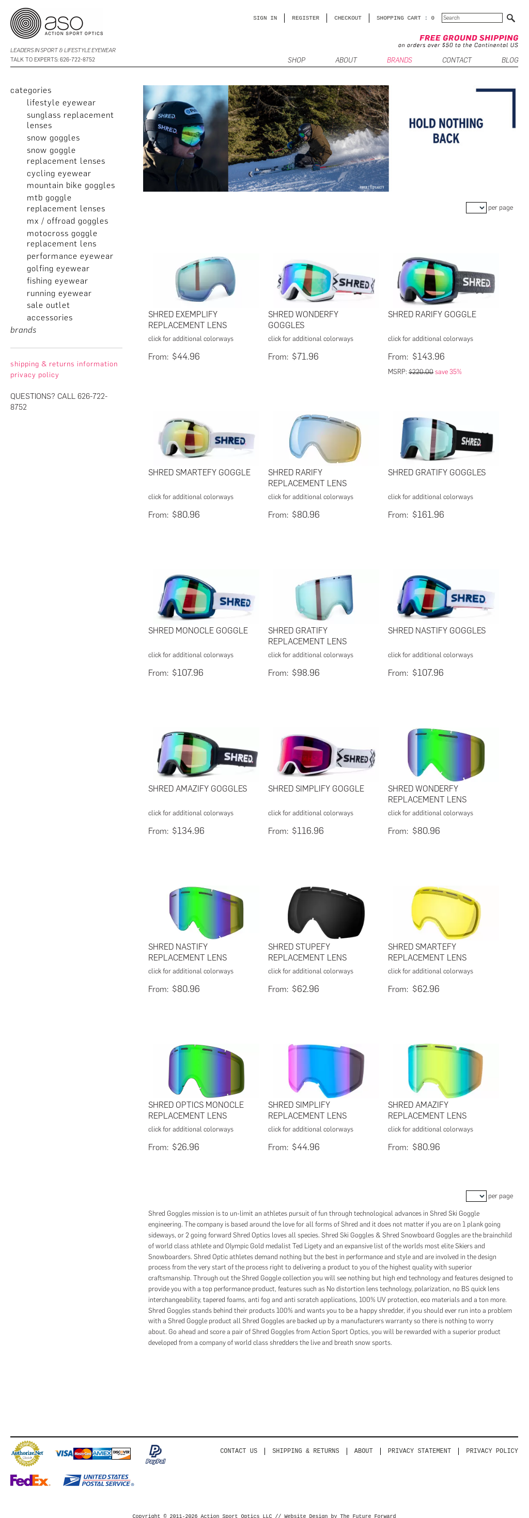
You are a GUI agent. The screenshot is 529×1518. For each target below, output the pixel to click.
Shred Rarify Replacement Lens (307, 477)
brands (23, 330)
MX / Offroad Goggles (67, 221)
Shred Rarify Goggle (432, 314)
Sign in (265, 18)
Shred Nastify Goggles (437, 628)
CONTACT (457, 61)
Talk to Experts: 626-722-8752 (52, 59)
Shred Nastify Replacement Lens (187, 948)
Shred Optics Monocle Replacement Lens (196, 1105)
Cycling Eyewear (59, 173)
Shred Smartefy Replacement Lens (427, 948)
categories (31, 90)
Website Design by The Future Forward (340, 1510)
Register (305, 18)
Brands (399, 61)
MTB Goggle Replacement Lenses (66, 203)
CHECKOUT (348, 18)
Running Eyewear (59, 293)
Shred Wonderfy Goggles (303, 319)
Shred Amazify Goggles (197, 786)
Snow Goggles (53, 138)
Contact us (238, 1444)
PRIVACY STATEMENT (419, 1444)
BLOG (510, 61)
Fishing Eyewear (57, 281)
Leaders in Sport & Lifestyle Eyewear (63, 50)
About (363, 1444)
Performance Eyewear (70, 256)
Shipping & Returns (305, 1444)
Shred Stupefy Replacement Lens (307, 948)
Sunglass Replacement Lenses (70, 120)
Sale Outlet (48, 305)
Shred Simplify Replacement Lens (307, 1105)
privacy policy (34, 374)
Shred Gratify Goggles (437, 471)
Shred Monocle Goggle (198, 628)
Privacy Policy (492, 1444)
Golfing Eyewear (58, 268)
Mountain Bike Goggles (71, 185)
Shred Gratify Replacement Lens (307, 634)
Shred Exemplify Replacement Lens (187, 319)
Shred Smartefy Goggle (199, 471)
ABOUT (346, 61)
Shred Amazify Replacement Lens (427, 1105)
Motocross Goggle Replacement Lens (62, 238)
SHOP (296, 61)
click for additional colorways (191, 339)
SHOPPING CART (399, 18)
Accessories (50, 317)
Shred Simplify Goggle (316, 786)
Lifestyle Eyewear (61, 102)
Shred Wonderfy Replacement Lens (427, 791)
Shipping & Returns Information (64, 364)
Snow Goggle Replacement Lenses (66, 155)
